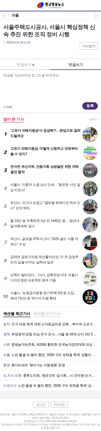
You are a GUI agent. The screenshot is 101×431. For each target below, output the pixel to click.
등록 (90, 106)
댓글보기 (25, 65)
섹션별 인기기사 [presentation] (47, 314)
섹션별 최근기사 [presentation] (16, 314)
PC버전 (59, 404)
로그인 (41, 404)
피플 (15, 15)
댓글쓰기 (75, 65)
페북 (7, 51)
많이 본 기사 (13, 119)
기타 (32, 51)
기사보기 (88, 46)
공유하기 (96, 15)
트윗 (15, 51)
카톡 (24, 51)
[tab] (17, 314)
